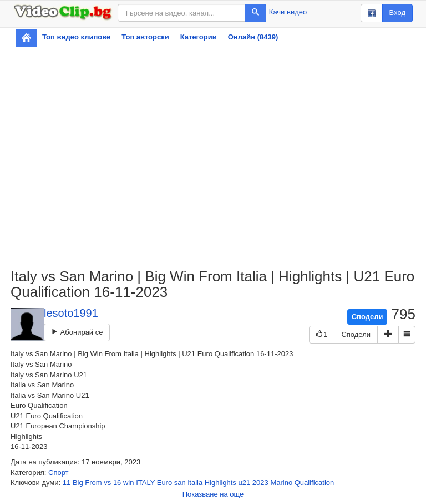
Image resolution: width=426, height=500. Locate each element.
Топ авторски (145, 37)
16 (117, 482)
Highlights (220, 482)
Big (78, 482)
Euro (164, 482)
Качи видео (288, 12)
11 (66, 482)
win (128, 482)
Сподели (367, 316)
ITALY (145, 482)
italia (194, 482)
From (93, 482)
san (180, 482)
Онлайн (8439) (253, 37)
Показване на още (213, 494)
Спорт (58, 472)
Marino (281, 482)
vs (107, 482)
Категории (198, 37)
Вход (397, 12)
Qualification (314, 482)
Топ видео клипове (76, 37)
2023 (260, 482)
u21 (245, 482)
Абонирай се (77, 332)
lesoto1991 (71, 313)
